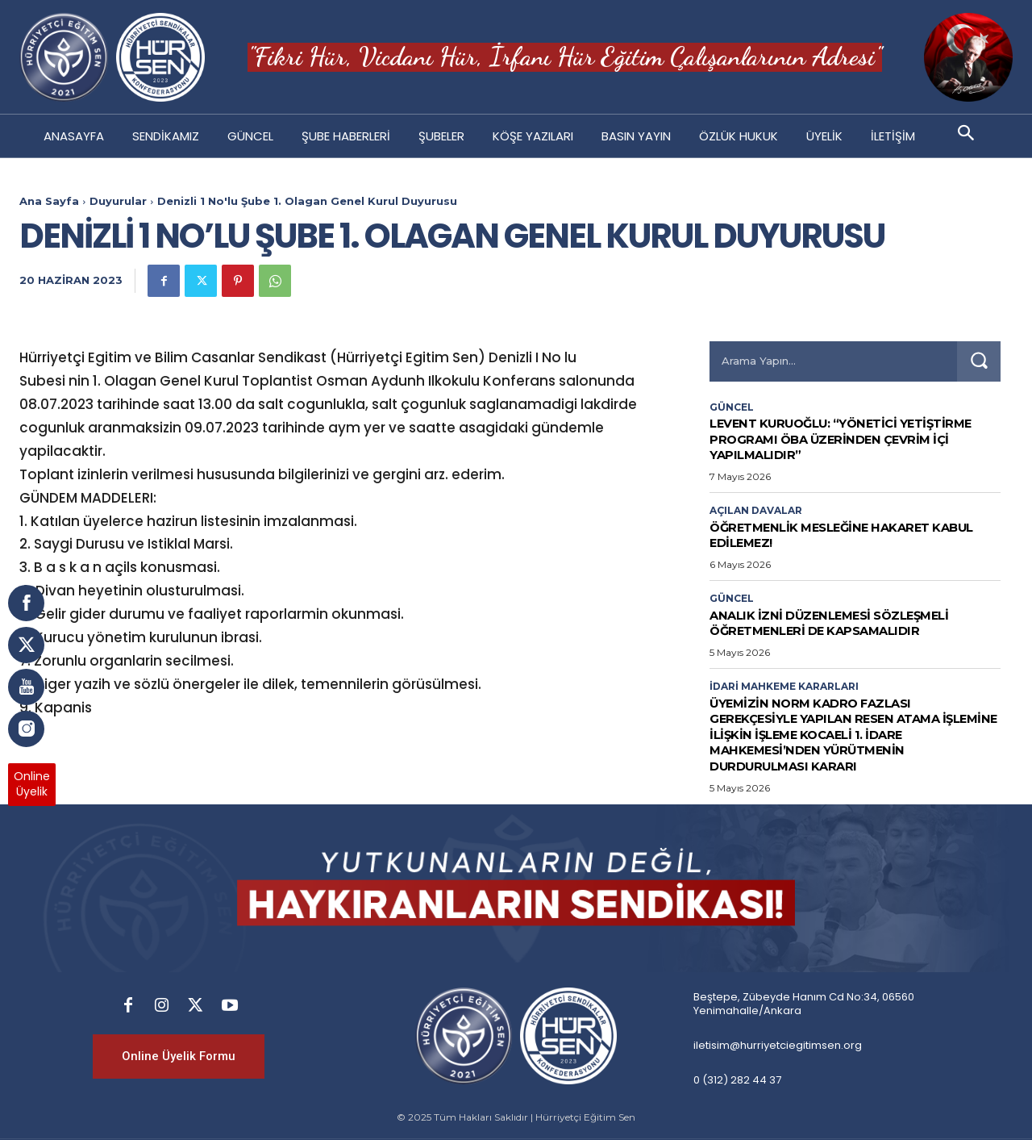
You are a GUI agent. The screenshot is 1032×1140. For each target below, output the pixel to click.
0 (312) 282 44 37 (737, 1079)
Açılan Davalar (756, 510)
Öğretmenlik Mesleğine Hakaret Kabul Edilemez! (836, 535)
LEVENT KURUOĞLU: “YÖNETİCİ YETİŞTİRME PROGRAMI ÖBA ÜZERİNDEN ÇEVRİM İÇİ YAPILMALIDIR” (851, 438)
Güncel (732, 407)
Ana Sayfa (49, 200)
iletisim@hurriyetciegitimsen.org (777, 1044)
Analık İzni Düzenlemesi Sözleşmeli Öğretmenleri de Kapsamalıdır (847, 623)
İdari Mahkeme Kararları (784, 686)
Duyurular (118, 200)
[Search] (979, 361)
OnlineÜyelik (32, 784)
